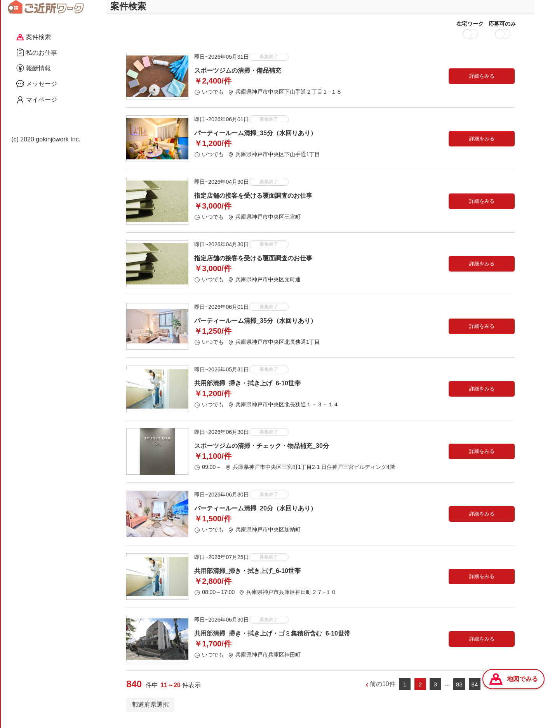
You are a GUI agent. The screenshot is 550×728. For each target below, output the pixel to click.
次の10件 (497, 691)
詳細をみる (481, 83)
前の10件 (382, 691)
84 (475, 691)
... (447, 691)
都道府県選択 (150, 712)
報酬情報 (33, 68)
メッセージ (36, 83)
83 (459, 691)
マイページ (36, 99)
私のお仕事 (36, 52)
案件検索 (33, 37)
